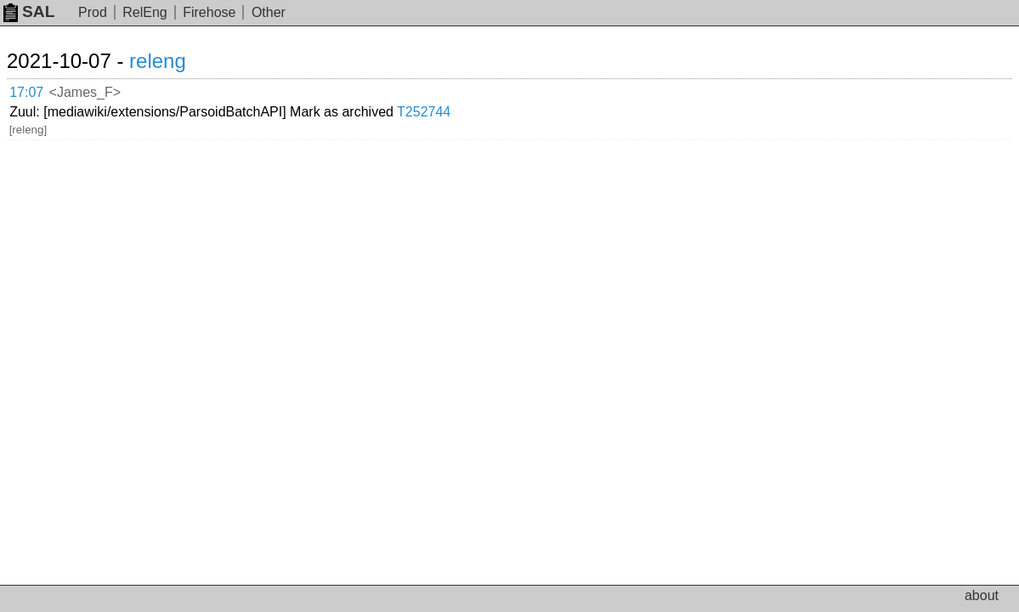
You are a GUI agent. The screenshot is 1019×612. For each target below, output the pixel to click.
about (982, 595)
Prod (92, 12)
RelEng (144, 12)
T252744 (544, 89)
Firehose (209, 12)
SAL (28, 11)
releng (178, 60)
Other (269, 12)
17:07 (44, 89)
